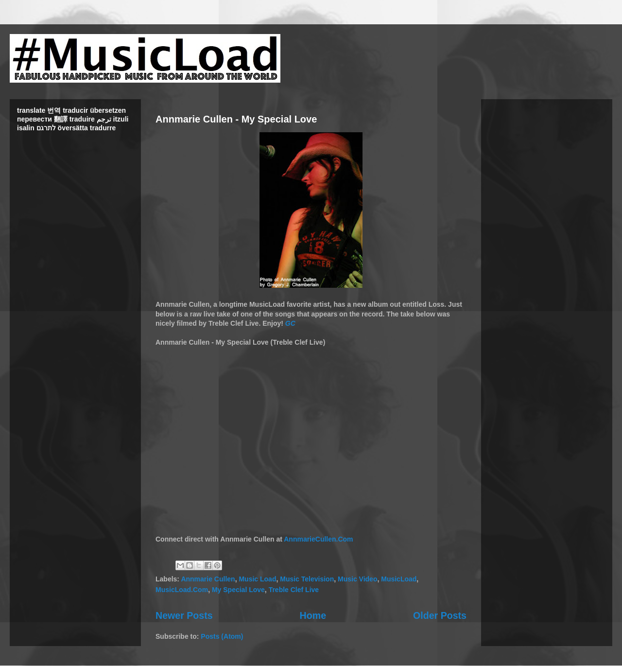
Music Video (357, 579)
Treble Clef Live (294, 590)
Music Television (307, 579)
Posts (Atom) (222, 636)
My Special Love (238, 590)
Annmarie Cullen (208, 579)
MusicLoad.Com (182, 590)
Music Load (257, 579)
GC (290, 323)
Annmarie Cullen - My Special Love (236, 119)
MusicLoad (398, 579)
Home (313, 615)
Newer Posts (184, 615)
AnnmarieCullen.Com (318, 539)
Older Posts (439, 615)
